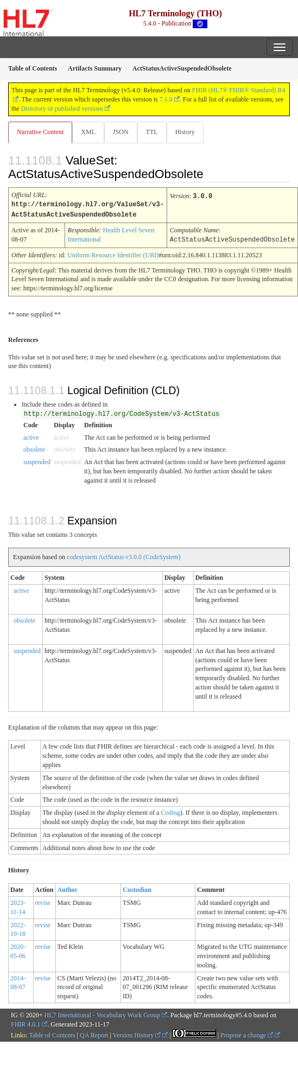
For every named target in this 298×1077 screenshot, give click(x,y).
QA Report (94, 1033)
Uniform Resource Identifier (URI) (112, 253)
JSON (121, 132)
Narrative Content (40, 132)
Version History (137, 1033)
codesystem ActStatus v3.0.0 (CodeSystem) (124, 555)
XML (88, 132)
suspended (36, 460)
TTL (152, 132)
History (185, 132)
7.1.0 (166, 99)
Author (68, 888)
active (31, 436)
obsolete (34, 448)
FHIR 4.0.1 (25, 1023)
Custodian (137, 888)
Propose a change (246, 1033)
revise (43, 901)
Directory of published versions (62, 108)
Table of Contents (52, 1033)
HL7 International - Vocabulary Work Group (102, 1013)
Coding (170, 811)
